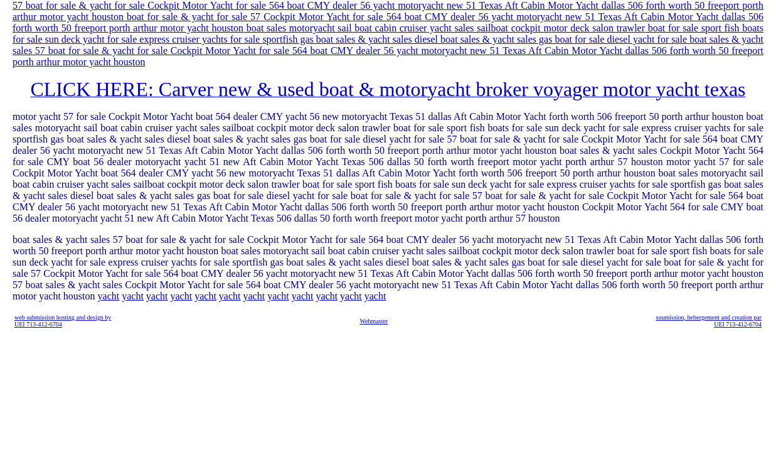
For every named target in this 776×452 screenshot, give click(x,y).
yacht (109, 296)
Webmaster (373, 321)
